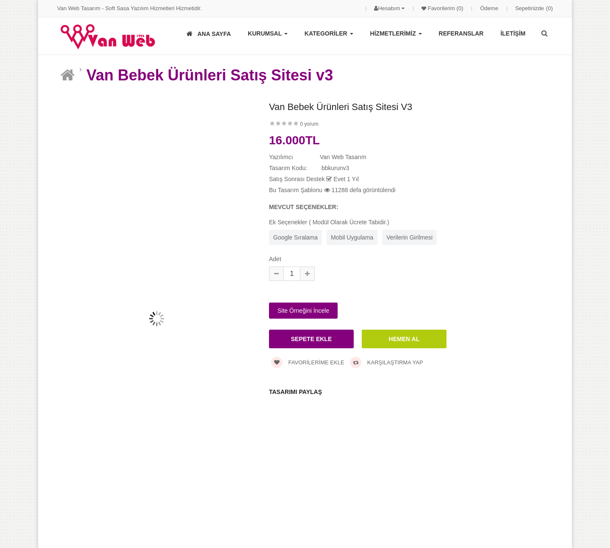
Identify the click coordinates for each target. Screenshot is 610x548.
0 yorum (309, 124)
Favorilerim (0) (444, 8)
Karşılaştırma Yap (386, 362)
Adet (275, 259)
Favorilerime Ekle (307, 362)
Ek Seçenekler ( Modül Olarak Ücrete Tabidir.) (329, 222)
